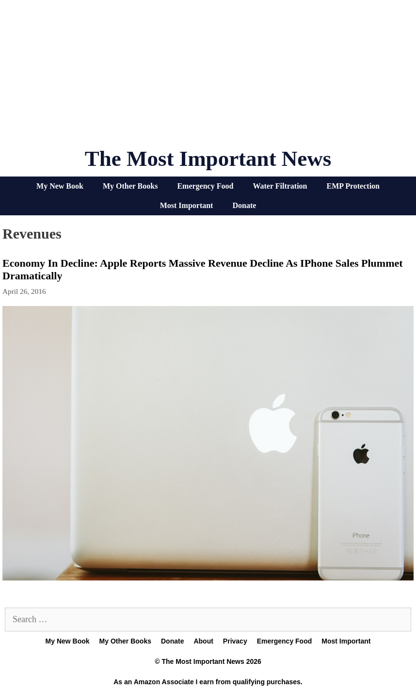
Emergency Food (205, 186)
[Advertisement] (208, 77)
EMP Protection (353, 186)
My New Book (59, 186)
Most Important (186, 205)
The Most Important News (208, 158)
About (203, 641)
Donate (244, 205)
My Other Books (130, 186)
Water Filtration (280, 186)
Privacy (235, 641)
